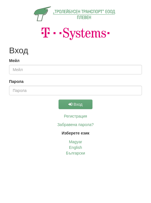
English (75, 147)
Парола (16, 81)
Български (75, 153)
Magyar (75, 142)
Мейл (14, 60)
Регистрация (75, 116)
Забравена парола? (75, 124)
